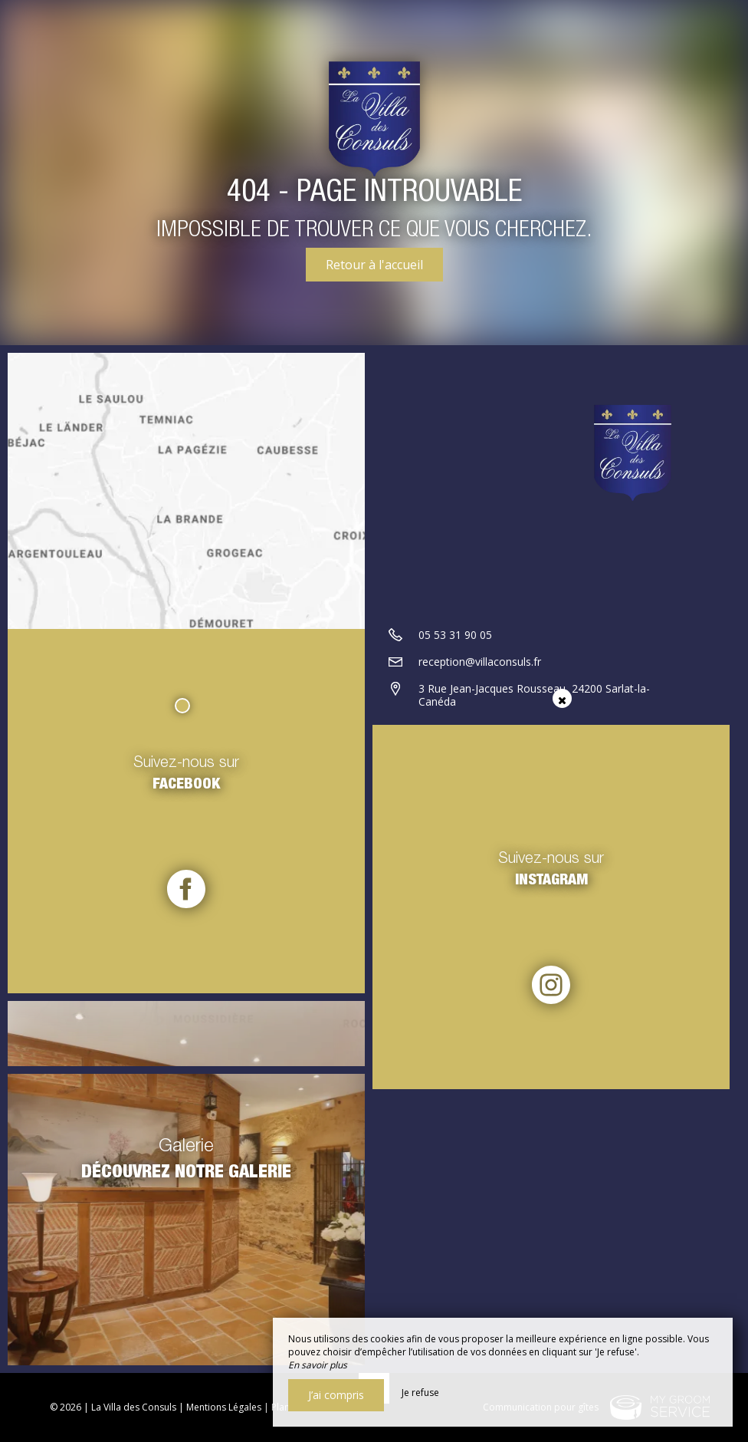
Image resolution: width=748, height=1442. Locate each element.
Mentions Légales (223, 1407)
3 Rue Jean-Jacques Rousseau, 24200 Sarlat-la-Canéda (534, 695)
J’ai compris (336, 1395)
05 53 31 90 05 (455, 634)
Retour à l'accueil (374, 264)
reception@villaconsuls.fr (479, 661)
